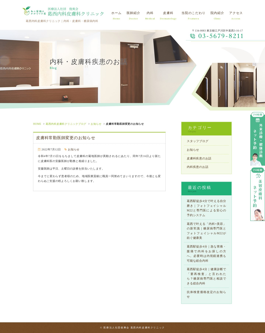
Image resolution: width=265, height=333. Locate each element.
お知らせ (96, 124)
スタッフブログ (197, 141)
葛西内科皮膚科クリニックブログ (66, 124)
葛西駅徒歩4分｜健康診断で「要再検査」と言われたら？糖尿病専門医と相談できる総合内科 (206, 276)
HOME (37, 124)
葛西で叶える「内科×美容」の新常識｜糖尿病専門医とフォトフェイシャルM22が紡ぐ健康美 (206, 231)
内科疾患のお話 (197, 166)
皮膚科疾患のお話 (199, 158)
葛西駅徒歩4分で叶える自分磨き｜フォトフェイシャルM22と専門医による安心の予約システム (206, 208)
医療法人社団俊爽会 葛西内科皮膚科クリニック (134, 327)
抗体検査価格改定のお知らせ (206, 294)
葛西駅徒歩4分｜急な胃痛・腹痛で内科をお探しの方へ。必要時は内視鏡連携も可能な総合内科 (206, 253)
